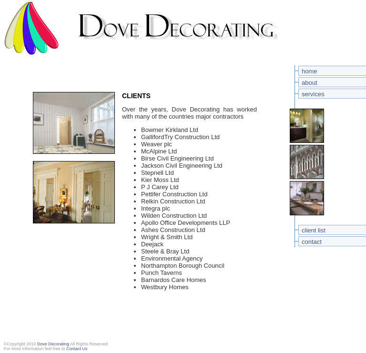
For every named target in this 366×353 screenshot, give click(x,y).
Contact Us (77, 348)
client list (313, 230)
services (313, 94)
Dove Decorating (53, 344)
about (309, 82)
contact (312, 241)
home (309, 71)
